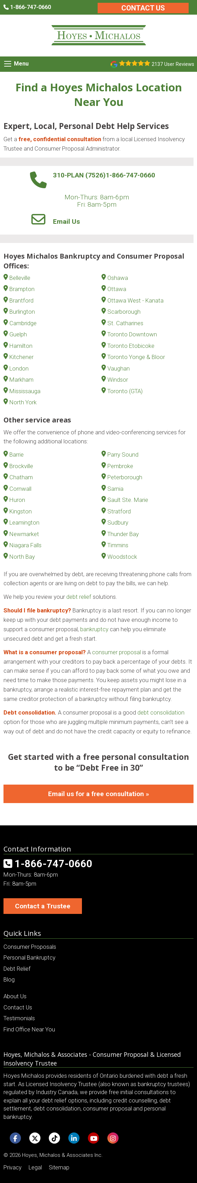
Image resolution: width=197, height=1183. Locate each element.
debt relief (78, 596)
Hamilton (20, 345)
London (19, 368)
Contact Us (143, 8)
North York (23, 402)
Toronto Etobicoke (130, 345)
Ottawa (116, 288)
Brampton (22, 288)
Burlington (22, 311)
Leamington (24, 522)
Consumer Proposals (29, 946)
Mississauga (24, 391)
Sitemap (59, 1167)
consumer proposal (116, 652)
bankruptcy (94, 629)
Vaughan (118, 368)
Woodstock (122, 556)
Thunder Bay (123, 534)
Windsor (117, 379)
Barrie (16, 454)
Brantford (21, 300)
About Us (14, 996)
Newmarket (24, 534)
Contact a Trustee (42, 906)
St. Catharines (125, 323)
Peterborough (124, 477)
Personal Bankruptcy (29, 957)
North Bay (22, 556)
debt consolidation (160, 712)
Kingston (20, 511)
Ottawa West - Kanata (135, 300)
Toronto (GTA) (125, 391)
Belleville (19, 277)
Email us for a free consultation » (98, 794)
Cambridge (23, 323)
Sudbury (117, 522)
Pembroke (120, 466)
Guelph (18, 334)
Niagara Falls (25, 545)
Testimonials (19, 1018)
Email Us (66, 221)
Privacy (12, 1167)
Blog (9, 979)
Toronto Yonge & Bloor (136, 356)
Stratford (119, 511)
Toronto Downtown (132, 334)
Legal (35, 1167)
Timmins (117, 545)
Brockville (21, 466)
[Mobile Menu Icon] (7, 64)
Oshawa (117, 277)
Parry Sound (122, 454)
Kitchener (21, 356)
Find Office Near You (29, 1029)
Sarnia (115, 488)
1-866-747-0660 (130, 175)
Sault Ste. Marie (127, 499)
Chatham (21, 477)
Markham (21, 379)
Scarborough (124, 311)
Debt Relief (17, 968)
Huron (17, 499)
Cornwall (20, 488)
